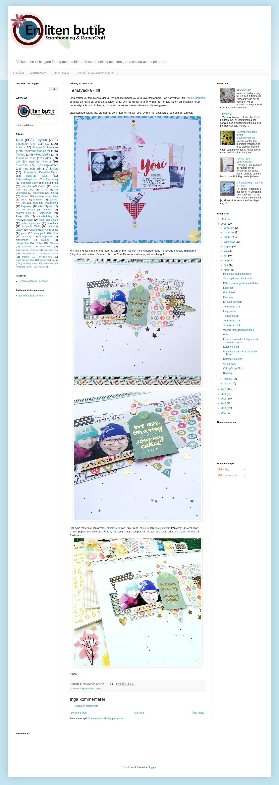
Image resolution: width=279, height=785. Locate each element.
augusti (228, 246)
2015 (224, 389)
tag (56, 182)
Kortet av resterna (232, 359)
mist (40, 206)
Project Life (22, 216)
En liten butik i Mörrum (31, 295)
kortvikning (45, 213)
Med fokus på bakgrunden (237, 274)
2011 (224, 408)
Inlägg (224, 469)
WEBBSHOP (38, 72)
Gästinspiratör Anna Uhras (43, 229)
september (230, 241)
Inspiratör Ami (87, 688)
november (229, 232)
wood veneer (187, 531)
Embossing (52, 179)
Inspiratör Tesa (25, 158)
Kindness (228, 297)
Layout (98, 688)
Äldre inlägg (198, 712)
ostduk (54, 260)
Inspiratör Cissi (37, 175)
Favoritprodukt (45, 257)
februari (228, 379)
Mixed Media (42, 154)
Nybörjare (20, 267)
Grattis (41, 186)
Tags (35, 203)
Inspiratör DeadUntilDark (41, 172)
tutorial (54, 192)
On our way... (230, 363)
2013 (224, 398)
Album (30, 219)
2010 (224, 412)
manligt (25, 257)
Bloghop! (227, 113)
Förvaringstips (60, 72)
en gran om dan (49, 253)
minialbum (52, 223)
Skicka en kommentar (86, 706)
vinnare (25, 196)
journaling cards (29, 263)
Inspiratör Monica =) (37, 151)
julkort (54, 168)
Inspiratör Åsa (51, 250)
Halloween (48, 263)
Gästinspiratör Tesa (25, 260)
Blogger (152, 767)
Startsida (18, 72)
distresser (22, 165)
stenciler (53, 199)
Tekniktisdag (51, 203)
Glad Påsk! (229, 292)
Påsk (55, 233)
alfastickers (113, 527)
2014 (224, 394)
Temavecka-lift (231, 315)
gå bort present (25, 209)
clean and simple (48, 219)
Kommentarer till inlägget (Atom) (105, 718)
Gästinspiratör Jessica (27, 250)
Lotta (19, 147)
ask (51, 206)
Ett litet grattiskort (232, 301)
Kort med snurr (231, 346)
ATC (24, 203)
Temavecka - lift (231, 306)
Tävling (20, 154)
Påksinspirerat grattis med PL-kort (241, 283)
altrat (24, 199)
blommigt (27, 236)
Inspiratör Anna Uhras (46, 196)
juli (225, 251)
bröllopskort (45, 236)
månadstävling (44, 216)
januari (228, 383)
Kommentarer (228, 475)
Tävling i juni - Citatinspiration (244, 160)
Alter (48, 158)
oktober (228, 237)
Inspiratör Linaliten (45, 147)
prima (24, 233)
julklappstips (22, 243)
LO (47, 143)
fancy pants (39, 233)
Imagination (229, 311)
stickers (144, 527)
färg (46, 182)
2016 (224, 223)
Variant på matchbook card (237, 278)
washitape (38, 192)
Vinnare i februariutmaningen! (238, 330)
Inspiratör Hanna (39, 161)
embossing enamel (31, 223)
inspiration (26, 206)
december (229, 227)
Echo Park (46, 246)
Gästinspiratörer (47, 165)
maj (226, 260)
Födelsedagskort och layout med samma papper (240, 340)
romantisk (26, 246)
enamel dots (23, 213)
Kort (19, 140)
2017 (224, 219)
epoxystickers (162, 527)
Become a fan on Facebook (33, 281)
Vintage (47, 209)
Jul (18, 161)
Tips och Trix (32, 168)
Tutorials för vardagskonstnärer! (95, 72)
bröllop (39, 243)
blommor (37, 199)
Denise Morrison (195, 97)
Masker (45, 240)
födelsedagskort (26, 179)
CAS (44, 189)
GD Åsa (54, 243)
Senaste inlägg (78, 712)
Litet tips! (228, 287)
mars (227, 270)
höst (18, 219)
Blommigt (228, 373)
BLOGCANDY (244, 89)
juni (226, 255)
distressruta (22, 240)
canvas (42, 260)
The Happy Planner (37, 267)
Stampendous (27, 253)
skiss (31, 189)
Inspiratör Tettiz (31, 226)
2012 (224, 403)
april (226, 265)
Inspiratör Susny (30, 182)
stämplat (26, 186)
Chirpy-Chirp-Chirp (233, 368)
